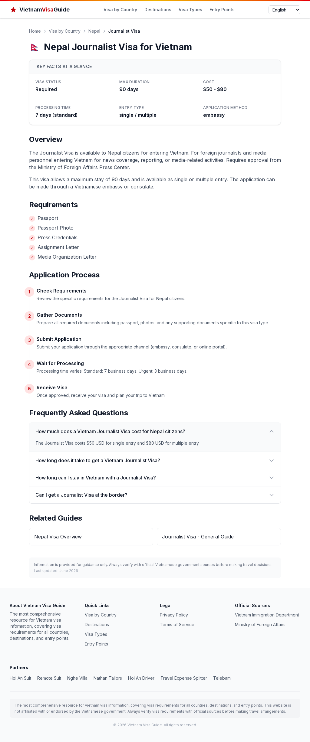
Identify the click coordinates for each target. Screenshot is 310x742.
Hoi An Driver (141, 678)
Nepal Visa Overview (58, 537)
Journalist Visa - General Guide (198, 537)
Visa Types (190, 9)
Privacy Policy (174, 614)
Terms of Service (177, 624)
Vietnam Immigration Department (267, 614)
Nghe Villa (77, 678)
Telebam (222, 678)
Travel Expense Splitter (183, 678)
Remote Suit (49, 678)
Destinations (157, 9)
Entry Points (222, 9)
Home (35, 31)
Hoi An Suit (20, 678)
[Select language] (284, 9)
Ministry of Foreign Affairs (260, 624)
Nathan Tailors (108, 678)
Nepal (94, 31)
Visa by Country (120, 9)
